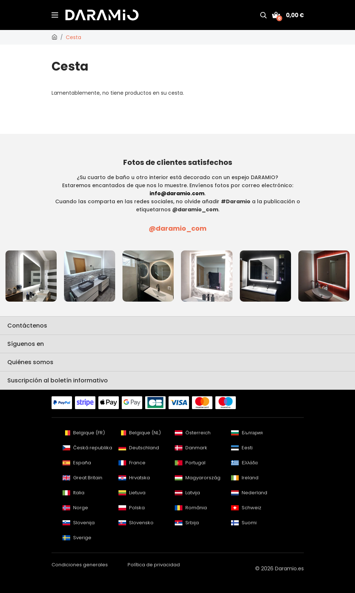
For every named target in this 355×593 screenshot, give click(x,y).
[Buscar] (263, 15)
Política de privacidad (154, 564)
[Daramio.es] (54, 37)
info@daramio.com (177, 193)
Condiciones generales (80, 564)
